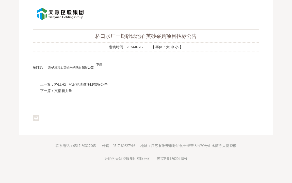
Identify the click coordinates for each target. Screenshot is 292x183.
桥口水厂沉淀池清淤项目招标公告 (81, 84)
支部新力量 (63, 91)
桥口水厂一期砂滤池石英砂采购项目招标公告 (63, 67)
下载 (99, 64)
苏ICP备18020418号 (172, 159)
